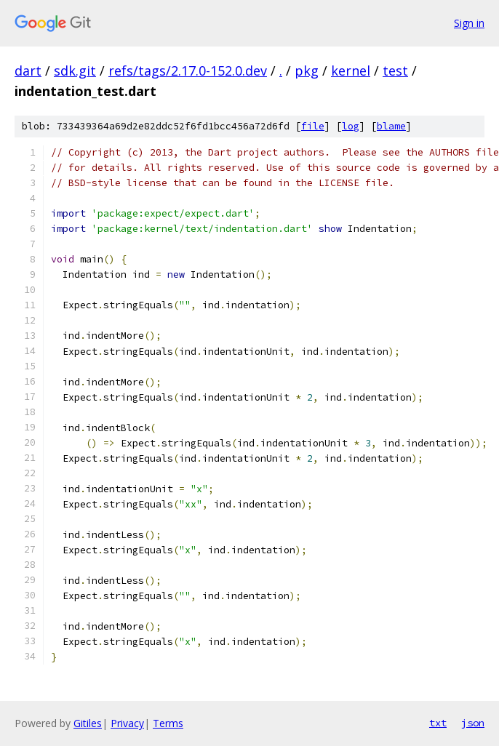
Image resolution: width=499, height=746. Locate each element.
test (395, 70)
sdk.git (75, 70)
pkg (307, 70)
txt (438, 722)
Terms (168, 723)
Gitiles (87, 723)
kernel (350, 70)
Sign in (469, 23)
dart (28, 70)
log (350, 126)
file (312, 126)
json (472, 722)
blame (391, 126)
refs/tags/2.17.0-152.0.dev (187, 70)
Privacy (127, 723)
